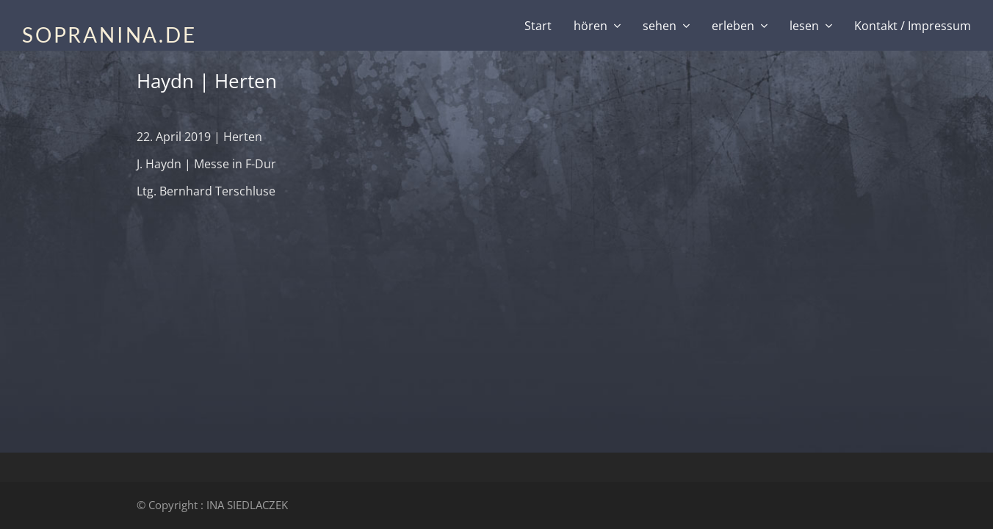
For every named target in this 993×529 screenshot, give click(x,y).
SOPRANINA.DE (109, 34)
